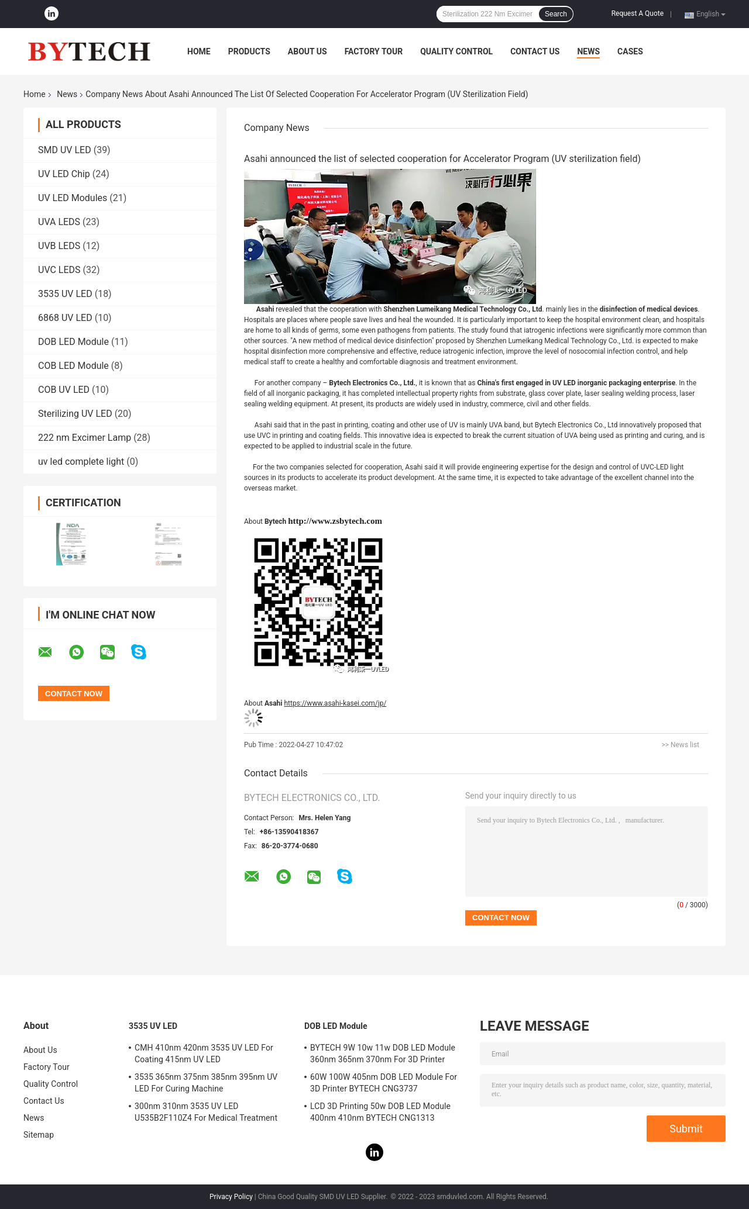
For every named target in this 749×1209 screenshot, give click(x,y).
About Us (307, 51)
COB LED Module (73, 365)
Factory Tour (374, 51)
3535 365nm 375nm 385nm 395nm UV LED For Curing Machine (206, 1082)
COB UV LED (64, 389)
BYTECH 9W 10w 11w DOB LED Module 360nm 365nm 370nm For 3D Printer (382, 1053)
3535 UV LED (65, 293)
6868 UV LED (65, 317)
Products (249, 51)
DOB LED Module (73, 341)
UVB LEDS (59, 245)
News (588, 51)
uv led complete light (81, 461)
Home (199, 51)
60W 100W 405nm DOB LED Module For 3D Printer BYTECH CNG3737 (383, 1082)
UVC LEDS (59, 269)
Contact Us (534, 51)
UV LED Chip (64, 173)
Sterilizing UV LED (75, 413)
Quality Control (456, 51)
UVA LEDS (59, 221)
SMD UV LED (64, 150)
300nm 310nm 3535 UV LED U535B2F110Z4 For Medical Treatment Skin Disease (206, 1113)
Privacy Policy (231, 1197)
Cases (630, 51)
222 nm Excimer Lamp (84, 437)
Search (556, 14)
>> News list (680, 745)
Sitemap (38, 1134)
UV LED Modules (72, 197)
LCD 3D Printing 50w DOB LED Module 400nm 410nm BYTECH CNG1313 (380, 1111)
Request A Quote (637, 13)
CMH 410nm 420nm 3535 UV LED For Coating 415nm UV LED (204, 1053)
